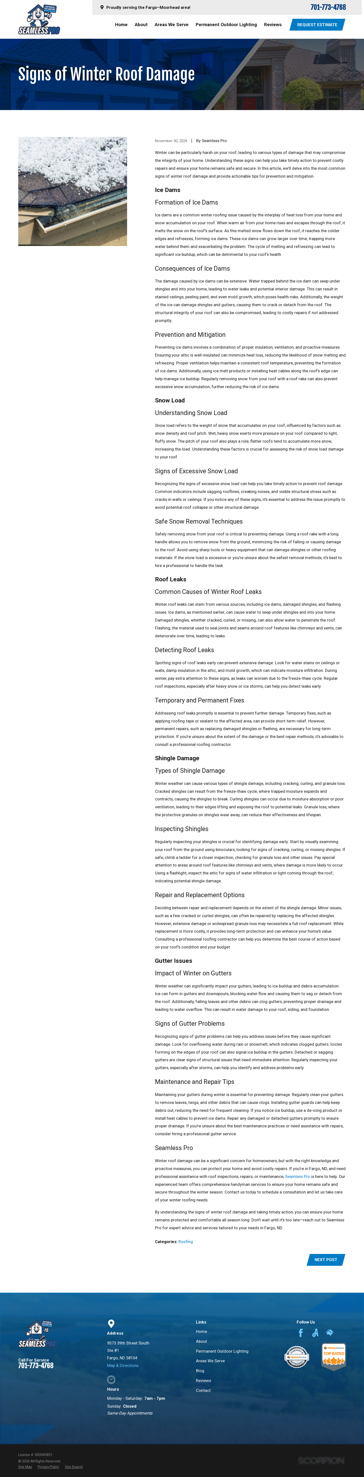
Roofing (185, 1241)
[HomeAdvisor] (330, 1333)
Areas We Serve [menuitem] (172, 24)
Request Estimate (317, 24)
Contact (203, 1390)
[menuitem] (25, 1467)
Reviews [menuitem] (273, 24)
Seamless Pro (297, 1176)
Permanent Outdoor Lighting (222, 1351)
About (201, 1341)
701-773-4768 (328, 7)
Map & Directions (122, 1365)
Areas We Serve (210, 1360)
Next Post (326, 1259)
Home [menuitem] (121, 24)
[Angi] (315, 1333)
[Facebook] (301, 1333)
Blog (200, 1370)
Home (201, 1331)
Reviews (203, 1380)
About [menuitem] (141, 24)
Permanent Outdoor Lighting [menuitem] (226, 24)
